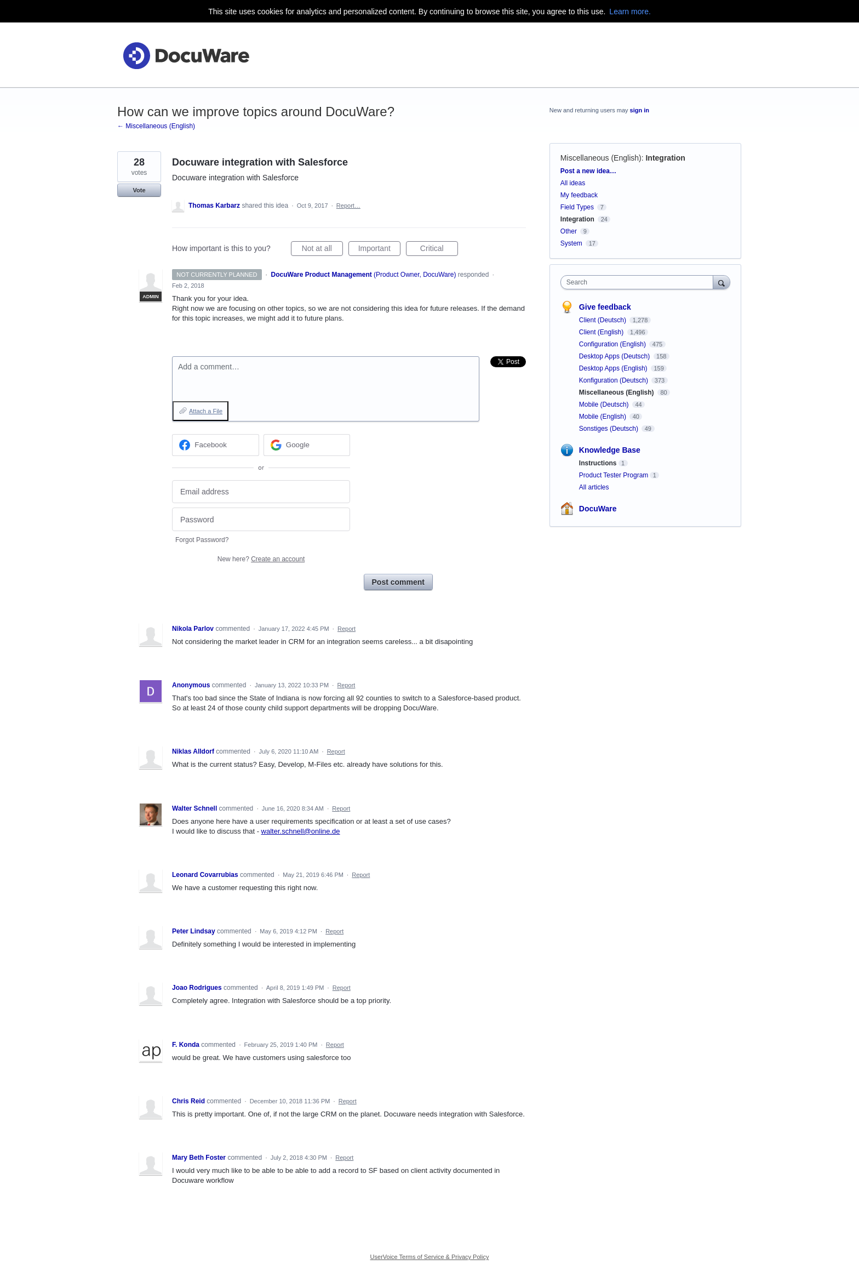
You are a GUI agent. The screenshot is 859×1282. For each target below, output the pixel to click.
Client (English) (602, 332)
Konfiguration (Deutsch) (614, 380)
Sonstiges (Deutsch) (609, 428)
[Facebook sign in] (215, 445)
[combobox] (639, 282)
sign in (639, 110)
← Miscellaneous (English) (156, 126)
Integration (665, 157)
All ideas (572, 183)
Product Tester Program (614, 475)
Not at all (322, 250)
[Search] (721, 282)
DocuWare (598, 508)
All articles (594, 487)
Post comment (398, 582)
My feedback (579, 195)
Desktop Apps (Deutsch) (615, 356)
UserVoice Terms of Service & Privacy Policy (429, 1256)
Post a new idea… (588, 171)
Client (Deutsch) (603, 320)
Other (568, 231)
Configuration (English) (613, 344)
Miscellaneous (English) (601, 157)
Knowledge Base (609, 450)
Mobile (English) (603, 416)
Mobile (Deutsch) (605, 404)
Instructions (598, 463)
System (571, 243)
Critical (439, 250)
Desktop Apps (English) (614, 368)
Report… (348, 205)
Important (379, 250)
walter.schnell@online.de (300, 831)
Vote (139, 190)
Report (346, 628)
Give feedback (605, 307)
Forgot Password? (201, 540)
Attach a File (205, 411)
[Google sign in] (307, 445)
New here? (261, 559)
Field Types (577, 207)
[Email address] (261, 492)
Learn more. (629, 11)
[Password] (261, 519)
